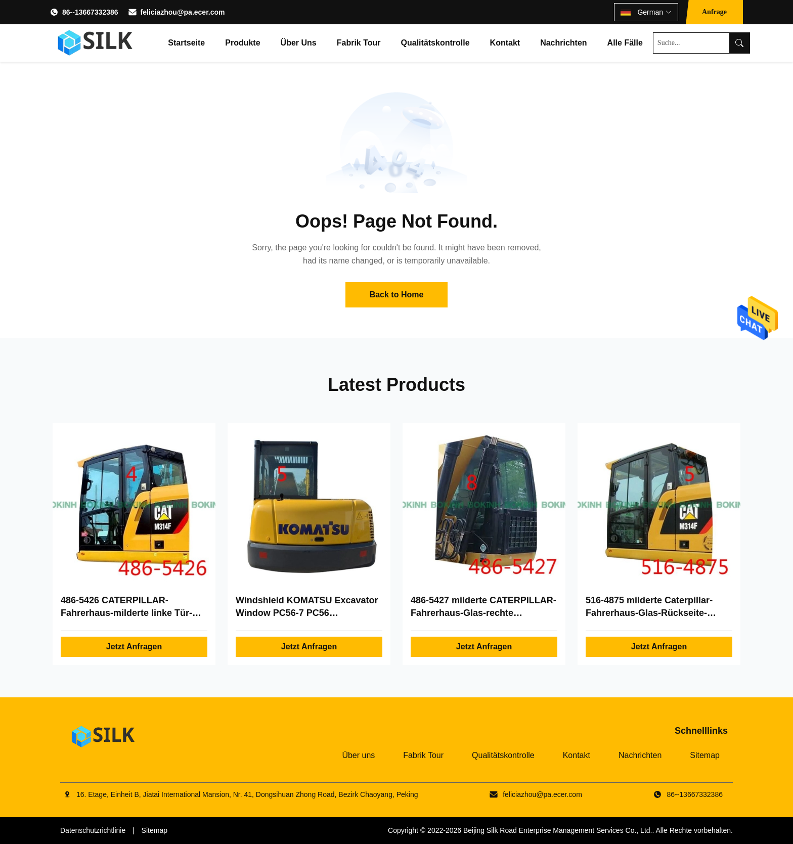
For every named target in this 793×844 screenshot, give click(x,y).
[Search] (739, 43)
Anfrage (714, 12)
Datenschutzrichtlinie (92, 830)
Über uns (299, 42)
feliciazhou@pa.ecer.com (183, 12)
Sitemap (705, 755)
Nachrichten (563, 42)
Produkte (242, 42)
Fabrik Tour (359, 42)
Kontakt (505, 42)
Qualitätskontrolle (435, 42)
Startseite (186, 42)
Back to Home (397, 294)
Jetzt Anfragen (134, 646)
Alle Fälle (625, 42)
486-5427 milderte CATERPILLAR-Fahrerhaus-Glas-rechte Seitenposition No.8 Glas (483, 613)
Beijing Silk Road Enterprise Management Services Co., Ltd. (557, 830)
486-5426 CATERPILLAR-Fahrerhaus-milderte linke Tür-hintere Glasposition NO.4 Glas (128, 613)
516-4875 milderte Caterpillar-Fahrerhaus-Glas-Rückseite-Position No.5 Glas (649, 613)
